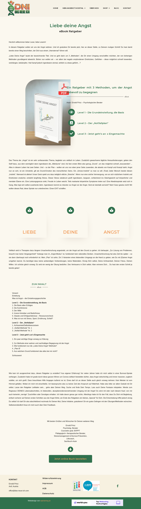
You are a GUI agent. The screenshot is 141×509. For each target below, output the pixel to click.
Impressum (47, 483)
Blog (116, 8)
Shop (106, 8)
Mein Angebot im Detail (74, 8)
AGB (44, 488)
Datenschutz (48, 493)
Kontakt (127, 8)
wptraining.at (45, 501)
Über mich (94, 8)
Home (55, 8)
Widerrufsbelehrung (51, 478)
